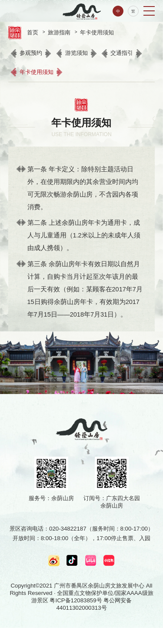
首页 (32, 32)
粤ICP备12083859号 (76, 600)
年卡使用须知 (97, 32)
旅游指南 (59, 32)
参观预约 (31, 53)
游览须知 (76, 53)
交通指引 (121, 53)
